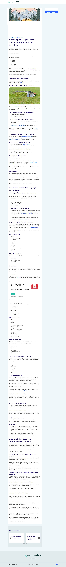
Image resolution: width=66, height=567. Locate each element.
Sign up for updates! (51, 12)
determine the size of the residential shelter (28, 212)
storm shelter (32, 68)
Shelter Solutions (12, 37)
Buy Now (13, 294)
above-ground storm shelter (26, 136)
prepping (18, 230)
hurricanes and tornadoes (23, 219)
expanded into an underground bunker (18, 125)
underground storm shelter (20, 106)
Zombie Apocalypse (19, 503)
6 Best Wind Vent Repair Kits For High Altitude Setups (16, 537)
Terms (29, 564)
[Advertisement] (25, 28)
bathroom (21, 82)
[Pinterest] (57, 564)
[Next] (39, 538)
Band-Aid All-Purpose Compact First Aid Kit (18, 285)
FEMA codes (25, 390)
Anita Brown (12, 53)
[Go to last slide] (10, 538)
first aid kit (19, 277)
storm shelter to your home (22, 457)
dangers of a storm (26, 144)
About (24, 1)
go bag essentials (34, 227)
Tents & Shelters (19, 37)
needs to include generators (26, 213)
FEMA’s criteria (14, 70)
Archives (36, 564)
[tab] (23, 543)
